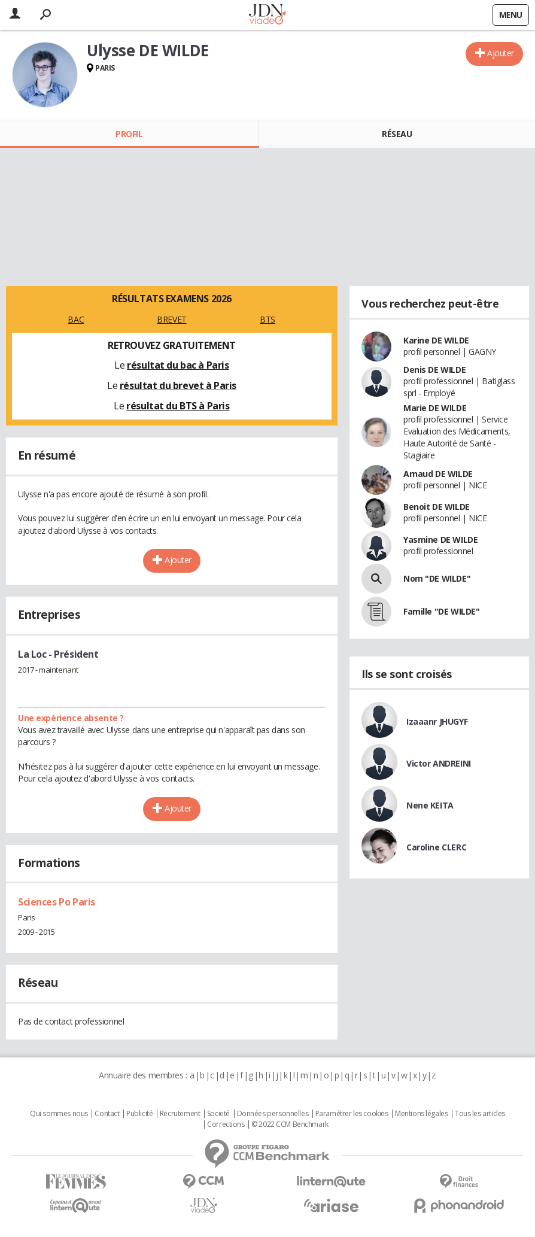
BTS (267, 319)
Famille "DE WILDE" (441, 611)
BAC (76, 319)
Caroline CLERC (436, 847)
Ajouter (500, 53)
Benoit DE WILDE (436, 506)
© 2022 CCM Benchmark (290, 1124)
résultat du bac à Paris (178, 365)
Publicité (139, 1114)
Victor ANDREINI (438, 763)
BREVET (171, 319)
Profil (128, 133)
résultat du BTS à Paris (177, 405)
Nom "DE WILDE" (436, 578)
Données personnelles (273, 1114)
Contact (107, 1114)
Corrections (225, 1124)
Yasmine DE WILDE (440, 539)
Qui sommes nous (59, 1114)
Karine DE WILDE (436, 340)
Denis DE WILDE (434, 369)
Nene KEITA (430, 805)
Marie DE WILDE (434, 408)
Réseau (397, 133)
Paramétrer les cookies (351, 1114)
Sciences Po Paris (56, 901)
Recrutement (180, 1114)
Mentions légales (421, 1114)
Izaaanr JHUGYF (436, 721)
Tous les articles (480, 1114)
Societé (218, 1114)
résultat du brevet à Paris (178, 385)
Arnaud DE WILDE (438, 473)
